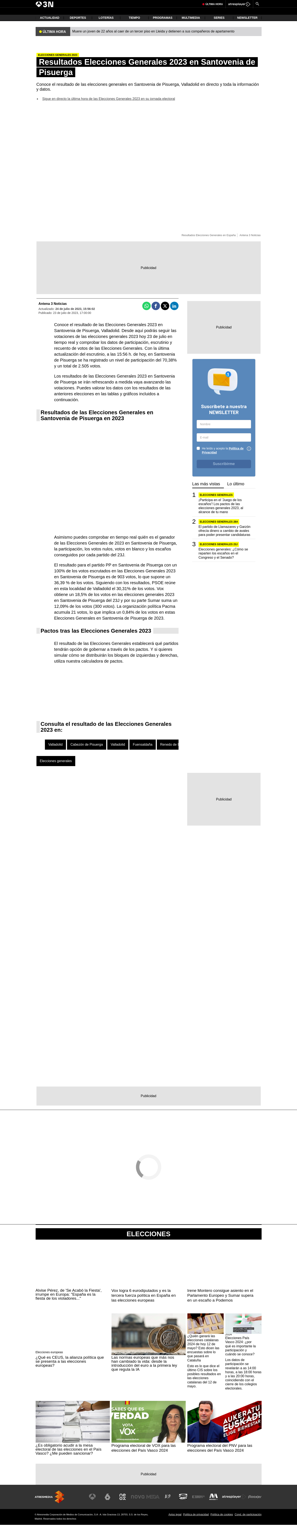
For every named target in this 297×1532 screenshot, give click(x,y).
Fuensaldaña (142, 751)
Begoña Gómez (141, 3)
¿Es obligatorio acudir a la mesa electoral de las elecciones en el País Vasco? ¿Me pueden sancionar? (69, 1456)
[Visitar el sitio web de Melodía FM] (214, 1504)
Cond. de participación (248, 1521)
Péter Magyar (70, 3)
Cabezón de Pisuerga (86, 751)
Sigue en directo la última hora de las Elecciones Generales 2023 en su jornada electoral (108, 106)
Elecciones (148, 1241)
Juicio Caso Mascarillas (117, 3)
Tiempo (134, 25)
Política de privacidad (196, 1521)
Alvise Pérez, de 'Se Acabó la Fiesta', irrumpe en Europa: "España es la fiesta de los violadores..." (69, 1301)
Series (219, 25)
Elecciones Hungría (91, 3)
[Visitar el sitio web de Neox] (126, 1504)
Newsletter (247, 25)
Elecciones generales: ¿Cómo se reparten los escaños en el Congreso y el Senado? (223, 560)
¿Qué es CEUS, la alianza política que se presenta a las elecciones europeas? (70, 1369)
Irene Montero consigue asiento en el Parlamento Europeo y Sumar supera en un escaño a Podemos (220, 1302)
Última (214, 13)
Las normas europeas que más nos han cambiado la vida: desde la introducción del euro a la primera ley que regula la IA (144, 1371)
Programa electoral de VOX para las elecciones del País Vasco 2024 (144, 1455)
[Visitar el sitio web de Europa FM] (199, 1504)
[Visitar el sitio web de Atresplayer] (235, 1504)
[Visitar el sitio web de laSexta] (111, 1504)
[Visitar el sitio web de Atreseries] (170, 1504)
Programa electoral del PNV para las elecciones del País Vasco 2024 (219, 1455)
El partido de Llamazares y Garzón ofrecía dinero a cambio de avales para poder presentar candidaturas (224, 538)
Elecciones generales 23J (219, 551)
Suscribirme (224, 471)
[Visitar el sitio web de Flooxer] (255, 1504)
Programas (162, 25)
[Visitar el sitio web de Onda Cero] (185, 1504)
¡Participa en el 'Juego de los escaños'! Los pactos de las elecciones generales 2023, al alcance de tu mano (221, 513)
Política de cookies (221, 1521)
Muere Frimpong (51, 3)
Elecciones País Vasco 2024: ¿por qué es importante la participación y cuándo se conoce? (240, 1353)
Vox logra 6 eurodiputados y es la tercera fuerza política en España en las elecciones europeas (144, 1302)
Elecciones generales (56, 768)
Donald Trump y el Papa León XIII (205, 3)
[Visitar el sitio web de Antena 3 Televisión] (97, 1504)
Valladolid (55, 751)
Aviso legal (174, 1521)
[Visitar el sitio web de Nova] (141, 1504)
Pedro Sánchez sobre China (168, 3)
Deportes (78, 25)
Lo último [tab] (235, 491)
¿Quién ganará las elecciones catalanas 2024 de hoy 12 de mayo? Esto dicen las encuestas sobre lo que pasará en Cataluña (203, 1355)
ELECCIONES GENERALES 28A (219, 528)
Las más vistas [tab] (206, 491)
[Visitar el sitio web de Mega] (155, 1504)
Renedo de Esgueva (175, 751)
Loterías (106, 25)
